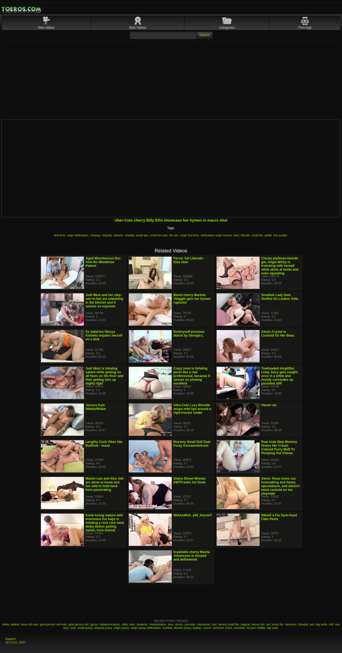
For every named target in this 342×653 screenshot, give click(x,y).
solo (73, 627)
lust (214, 624)
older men (128, 624)
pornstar (190, 624)
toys (170, 624)
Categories (227, 27)
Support (10, 638)
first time (59, 235)
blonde (245, 235)
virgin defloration (78, 235)
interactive (203, 624)
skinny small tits (228, 624)
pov (312, 624)
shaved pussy (103, 627)
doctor (179, 624)
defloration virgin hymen (216, 235)
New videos (46, 27)
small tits (257, 235)
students (142, 624)
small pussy (85, 627)
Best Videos (137, 27)
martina (167, 627)
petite (268, 235)
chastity (129, 235)
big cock (272, 627)
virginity (107, 235)
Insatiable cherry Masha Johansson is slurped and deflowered (192, 555)
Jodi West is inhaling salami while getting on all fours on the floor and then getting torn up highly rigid (104, 376)
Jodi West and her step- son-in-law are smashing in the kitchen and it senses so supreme (104, 300)
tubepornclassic (110, 624)
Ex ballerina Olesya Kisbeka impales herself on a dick (104, 335)
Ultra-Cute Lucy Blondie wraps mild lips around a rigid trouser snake (192, 409)
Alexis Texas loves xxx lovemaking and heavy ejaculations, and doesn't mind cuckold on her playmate (280, 486)
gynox (94, 624)
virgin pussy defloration (146, 627)
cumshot (239, 627)
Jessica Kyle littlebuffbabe (96, 407)
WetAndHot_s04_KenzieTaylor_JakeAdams (206, 515)
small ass (142, 235)
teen (236, 235)
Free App (304, 27)
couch (207, 627)
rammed (218, 627)
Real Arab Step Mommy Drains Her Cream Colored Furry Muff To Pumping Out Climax (279, 447)
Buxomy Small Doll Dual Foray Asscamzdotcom (192, 443)
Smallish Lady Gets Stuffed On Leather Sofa (279, 297)
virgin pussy (121, 627)
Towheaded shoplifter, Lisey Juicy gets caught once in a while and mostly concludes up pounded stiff (279, 376)
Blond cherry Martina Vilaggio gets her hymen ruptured (192, 298)
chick (228, 627)
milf (331, 624)
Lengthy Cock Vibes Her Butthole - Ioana (104, 443)
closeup (95, 235)
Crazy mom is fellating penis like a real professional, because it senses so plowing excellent (192, 376)
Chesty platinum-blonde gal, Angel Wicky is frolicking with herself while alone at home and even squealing (280, 265)
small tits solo (159, 235)
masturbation (157, 624)
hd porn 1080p (255, 627)
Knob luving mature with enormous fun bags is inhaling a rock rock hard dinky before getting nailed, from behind (105, 522)
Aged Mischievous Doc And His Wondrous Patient (103, 262)
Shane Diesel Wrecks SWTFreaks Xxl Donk (190, 480)
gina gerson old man (53, 624)
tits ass (173, 235)
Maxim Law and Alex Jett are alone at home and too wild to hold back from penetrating (105, 484)
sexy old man (30, 624)
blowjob (303, 624)
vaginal (245, 624)
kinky (5, 624)
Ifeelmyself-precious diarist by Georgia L (189, 333)
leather (197, 627)
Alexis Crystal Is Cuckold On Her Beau (277, 333)
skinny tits (257, 624)
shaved (118, 235)
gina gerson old (78, 624)
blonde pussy (182, 627)
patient (14, 624)
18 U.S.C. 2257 (15, 642)
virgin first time (189, 235)
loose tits (277, 624)
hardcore (290, 624)
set (268, 624)
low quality (280, 235)
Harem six (269, 405)
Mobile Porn (22, 9)
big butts (321, 624)
